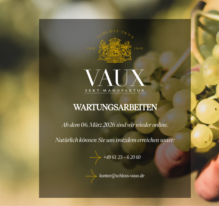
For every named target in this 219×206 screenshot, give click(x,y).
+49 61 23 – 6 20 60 (122, 157)
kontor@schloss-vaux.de (121, 175)
